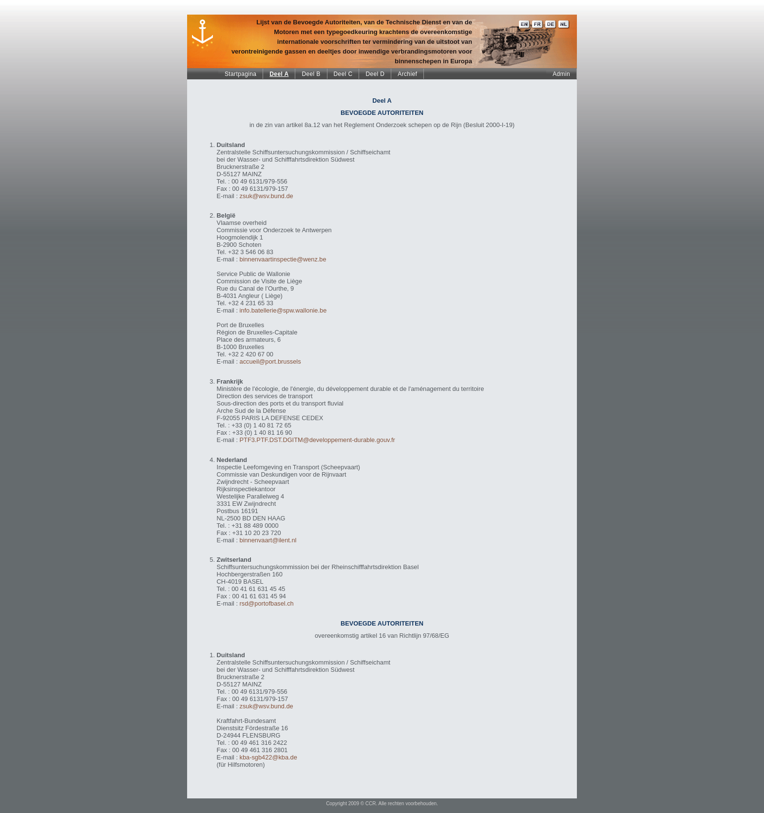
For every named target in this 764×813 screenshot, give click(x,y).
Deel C (343, 74)
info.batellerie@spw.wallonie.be (283, 310)
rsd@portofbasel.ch (267, 603)
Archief (407, 74)
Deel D (374, 74)
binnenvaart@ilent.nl (268, 540)
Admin (561, 74)
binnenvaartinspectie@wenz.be (283, 259)
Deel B (311, 74)
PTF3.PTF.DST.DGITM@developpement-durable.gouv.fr (317, 439)
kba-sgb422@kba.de (268, 757)
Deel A (278, 74)
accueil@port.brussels (270, 361)
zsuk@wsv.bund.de (266, 196)
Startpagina (240, 74)
